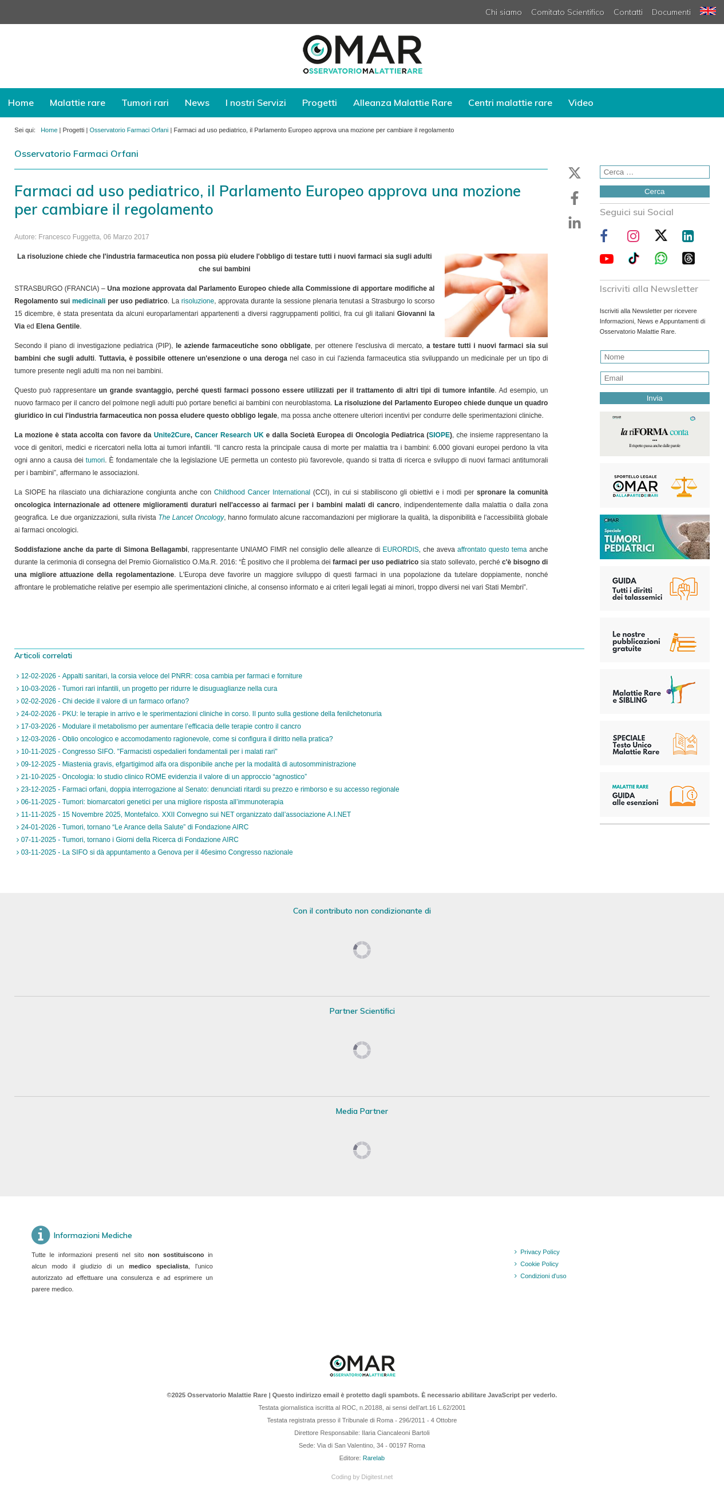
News (197, 102)
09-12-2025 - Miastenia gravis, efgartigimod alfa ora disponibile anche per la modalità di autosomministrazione (187, 764)
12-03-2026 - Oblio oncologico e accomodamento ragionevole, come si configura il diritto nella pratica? (176, 739)
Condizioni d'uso (543, 1275)
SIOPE (439, 435)
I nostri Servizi (255, 102)
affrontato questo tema (492, 550)
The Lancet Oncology (191, 517)
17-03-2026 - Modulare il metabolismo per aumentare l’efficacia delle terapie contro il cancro (160, 726)
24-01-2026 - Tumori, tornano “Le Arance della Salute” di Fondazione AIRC (133, 827)
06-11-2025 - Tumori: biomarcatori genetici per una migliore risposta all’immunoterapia (151, 802)
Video (581, 102)
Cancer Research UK (229, 435)
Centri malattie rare (510, 102)
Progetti (319, 102)
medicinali (89, 301)
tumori (95, 460)
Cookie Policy (539, 1263)
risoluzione (197, 301)
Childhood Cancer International (262, 492)
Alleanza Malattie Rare (402, 102)
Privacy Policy (539, 1251)
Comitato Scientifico (567, 12)
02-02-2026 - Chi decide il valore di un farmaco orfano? (104, 701)
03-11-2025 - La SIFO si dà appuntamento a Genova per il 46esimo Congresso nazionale (155, 852)
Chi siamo (503, 12)
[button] (574, 173)
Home (21, 102)
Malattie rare (77, 102)
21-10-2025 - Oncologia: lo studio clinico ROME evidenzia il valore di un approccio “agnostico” (163, 777)
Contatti (628, 12)
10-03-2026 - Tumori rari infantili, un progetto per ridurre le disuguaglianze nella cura (148, 689)
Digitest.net (377, 1476)
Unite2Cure (172, 435)
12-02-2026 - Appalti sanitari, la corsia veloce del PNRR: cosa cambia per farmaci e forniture (160, 676)
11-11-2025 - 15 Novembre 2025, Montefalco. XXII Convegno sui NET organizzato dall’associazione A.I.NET (185, 815)
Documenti (671, 12)
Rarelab (374, 1457)
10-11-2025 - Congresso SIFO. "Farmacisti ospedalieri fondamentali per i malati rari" (148, 752)
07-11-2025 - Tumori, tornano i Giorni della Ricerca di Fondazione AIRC (129, 840)
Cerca (654, 191)
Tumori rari (145, 102)
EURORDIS (401, 550)
